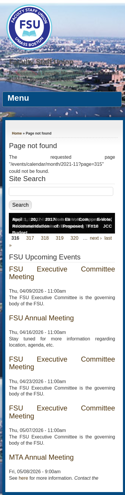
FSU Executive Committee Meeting (62, 273)
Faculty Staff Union (41, 62)
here (23, 478)
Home (17, 133)
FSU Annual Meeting (41, 318)
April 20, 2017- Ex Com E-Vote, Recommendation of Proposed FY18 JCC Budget (62, 226)
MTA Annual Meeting (41, 457)
